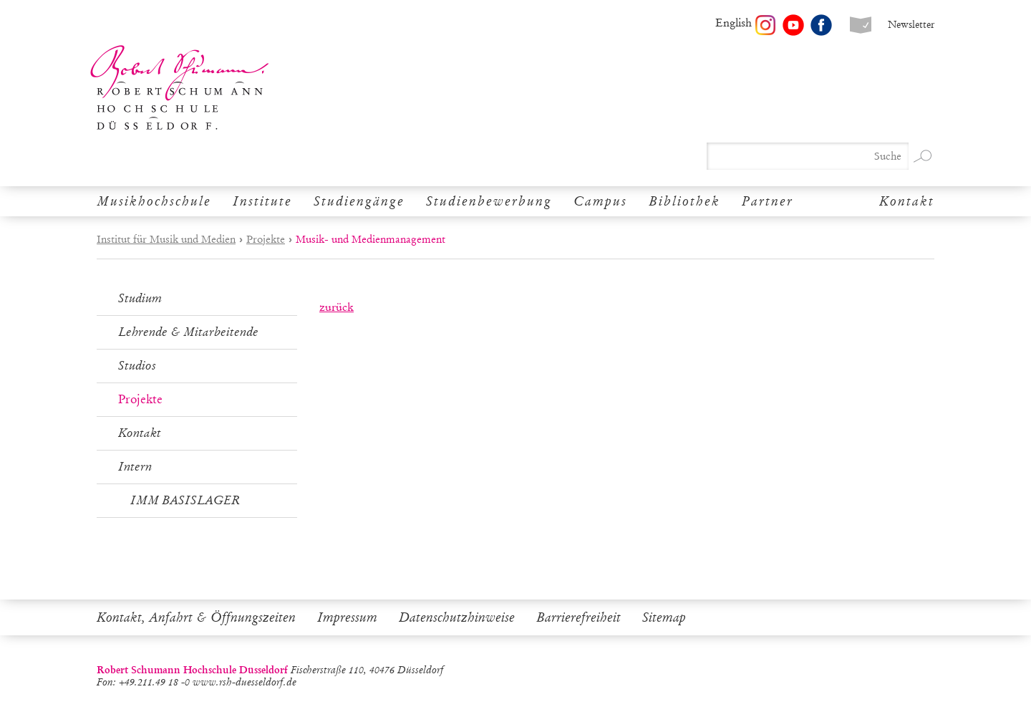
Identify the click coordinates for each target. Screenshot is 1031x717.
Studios (137, 365)
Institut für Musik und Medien (166, 239)
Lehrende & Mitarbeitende (188, 332)
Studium (140, 298)
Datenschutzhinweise (457, 617)
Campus (600, 201)
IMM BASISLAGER (185, 500)
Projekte (265, 239)
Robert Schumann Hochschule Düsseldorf (179, 87)
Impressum (347, 617)
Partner (767, 201)
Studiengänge (359, 201)
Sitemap (664, 617)
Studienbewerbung (489, 201)
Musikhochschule (154, 201)
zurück (336, 307)
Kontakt (906, 201)
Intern (135, 466)
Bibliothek (684, 201)
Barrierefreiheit (578, 617)
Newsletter (911, 25)
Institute (262, 201)
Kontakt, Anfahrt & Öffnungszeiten (196, 617)
